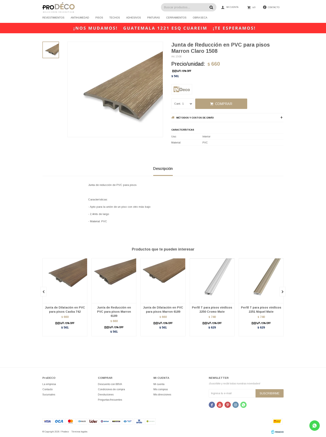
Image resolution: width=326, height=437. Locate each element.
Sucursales (48, 394)
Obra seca (200, 17)
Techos (114, 17)
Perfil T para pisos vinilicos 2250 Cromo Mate (212, 309)
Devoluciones (106, 394)
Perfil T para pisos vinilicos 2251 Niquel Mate (261, 309)
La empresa (49, 384)
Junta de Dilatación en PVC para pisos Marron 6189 (163, 309)
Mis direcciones (162, 394)
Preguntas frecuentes (110, 399)
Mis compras (160, 389)
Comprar (223, 104)
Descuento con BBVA (110, 384)
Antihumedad (80, 17)
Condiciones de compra (111, 389)
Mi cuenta (158, 384)
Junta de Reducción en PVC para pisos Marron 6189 (114, 311)
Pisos (99, 17)
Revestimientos (53, 17)
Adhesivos (133, 17)
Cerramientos (176, 17)
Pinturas (153, 17)
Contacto (47, 389)
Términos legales (79, 432)
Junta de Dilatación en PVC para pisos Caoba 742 (65, 309)
